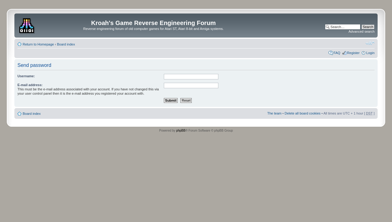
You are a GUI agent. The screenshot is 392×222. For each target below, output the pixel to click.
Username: (26, 76)
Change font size (370, 43)
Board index (66, 44)
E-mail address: (30, 85)
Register (353, 53)
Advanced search (362, 31)
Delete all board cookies (302, 113)
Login (370, 53)
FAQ (337, 53)
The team (274, 113)
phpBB (180, 130)
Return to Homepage (38, 44)
